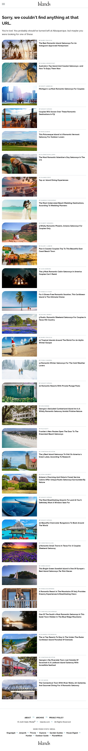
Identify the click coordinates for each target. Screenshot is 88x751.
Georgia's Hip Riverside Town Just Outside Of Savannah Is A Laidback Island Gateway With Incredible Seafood (58, 662)
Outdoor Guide (42, 736)
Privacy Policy (56, 718)
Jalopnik (22, 733)
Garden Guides (56, 733)
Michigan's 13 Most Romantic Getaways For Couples (61, 89)
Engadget (11, 733)
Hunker (29, 736)
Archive (40, 718)
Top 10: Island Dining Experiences (53, 180)
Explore (42, 733)
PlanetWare (57, 736)
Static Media (29, 722)
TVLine (33, 733)
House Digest (72, 733)
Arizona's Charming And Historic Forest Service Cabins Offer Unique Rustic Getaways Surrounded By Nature (62, 479)
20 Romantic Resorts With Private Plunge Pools (59, 386)
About (28, 718)
